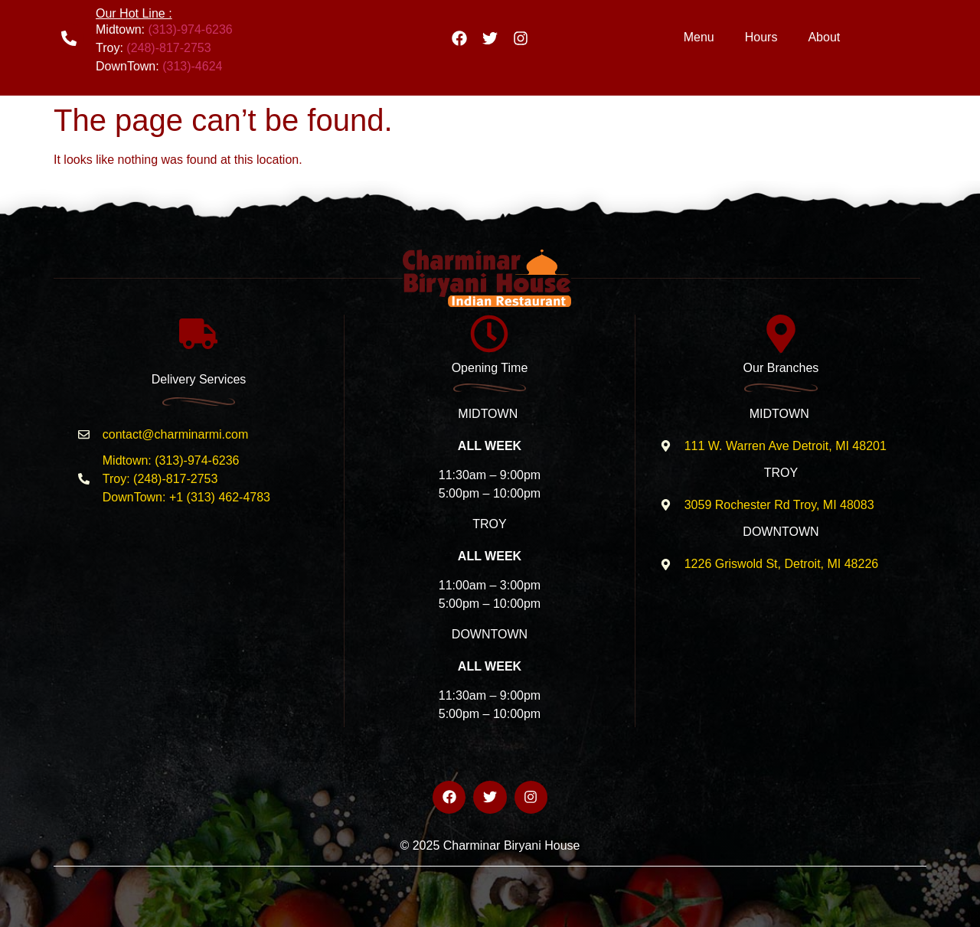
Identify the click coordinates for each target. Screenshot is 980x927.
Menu (699, 37)
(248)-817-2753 (168, 47)
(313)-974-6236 (190, 29)
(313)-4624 (192, 66)
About (824, 37)
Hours (761, 37)
